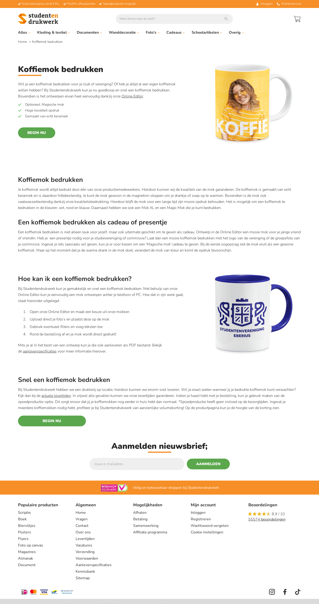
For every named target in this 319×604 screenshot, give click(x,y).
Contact (82, 525)
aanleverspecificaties (40, 351)
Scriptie (24, 512)
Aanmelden (208, 464)
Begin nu (36, 132)
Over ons (83, 532)
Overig (236, 32)
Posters (24, 532)
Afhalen (140, 512)
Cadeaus (175, 32)
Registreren (201, 519)
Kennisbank (85, 571)
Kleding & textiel (53, 32)
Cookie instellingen (207, 532)
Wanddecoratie (124, 32)
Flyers (23, 538)
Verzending (85, 551)
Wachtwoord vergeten (210, 525)
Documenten (89, 32)
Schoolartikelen (207, 32)
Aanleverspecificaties (94, 565)
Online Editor (132, 96)
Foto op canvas (30, 545)
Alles (24, 32)
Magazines (27, 551)
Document (27, 565)
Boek (22, 519)
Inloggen (198, 512)
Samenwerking (145, 525)
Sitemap (83, 578)
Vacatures (84, 545)
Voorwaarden (87, 558)
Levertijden (85, 538)
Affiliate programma (150, 532)
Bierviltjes (26, 525)
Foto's (152, 32)
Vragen (82, 519)
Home (23, 42)
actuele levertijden (56, 395)
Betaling (140, 519)
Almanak (25, 558)
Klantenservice (289, 4)
